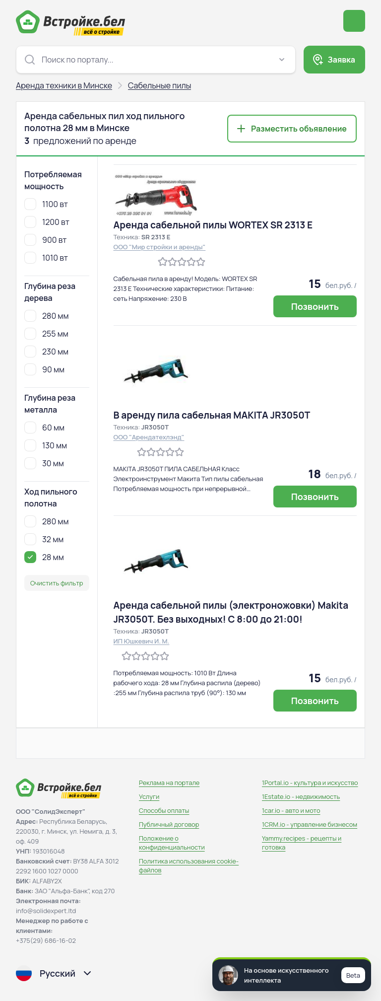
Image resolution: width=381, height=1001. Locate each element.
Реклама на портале (169, 782)
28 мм (44, 557)
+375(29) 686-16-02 (46, 940)
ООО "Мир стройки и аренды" (160, 246)
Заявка (341, 59)
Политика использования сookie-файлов (189, 865)
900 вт (45, 240)
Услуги (149, 796)
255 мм (46, 334)
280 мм (46, 316)
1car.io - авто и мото (291, 810)
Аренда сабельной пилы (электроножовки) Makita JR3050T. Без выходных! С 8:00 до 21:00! (231, 612)
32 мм (44, 539)
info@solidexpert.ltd (46, 910)
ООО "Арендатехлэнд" (149, 436)
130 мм (45, 445)
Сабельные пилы (159, 85)
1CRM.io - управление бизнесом (309, 824)
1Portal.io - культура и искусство (310, 782)
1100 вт (46, 204)
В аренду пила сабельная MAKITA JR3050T (212, 415)
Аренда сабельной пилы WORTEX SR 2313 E (213, 224)
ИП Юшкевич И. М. (142, 641)
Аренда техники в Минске (64, 85)
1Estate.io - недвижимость (301, 796)
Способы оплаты (164, 810)
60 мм (44, 427)
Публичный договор (169, 824)
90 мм (44, 369)
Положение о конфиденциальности (172, 843)
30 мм (44, 463)
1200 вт (46, 222)
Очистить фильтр (56, 582)
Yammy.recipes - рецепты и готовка (301, 843)
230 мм (46, 352)
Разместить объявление (299, 128)
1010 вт (46, 258)
